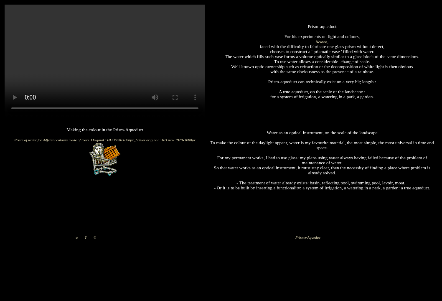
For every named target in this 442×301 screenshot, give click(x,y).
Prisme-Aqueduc (307, 237)
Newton (322, 42)
